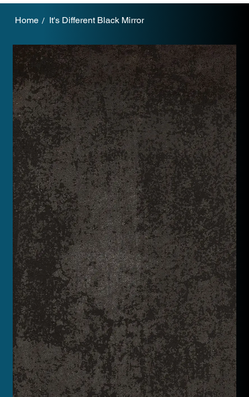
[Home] (27, 20)
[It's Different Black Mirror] (96, 20)
